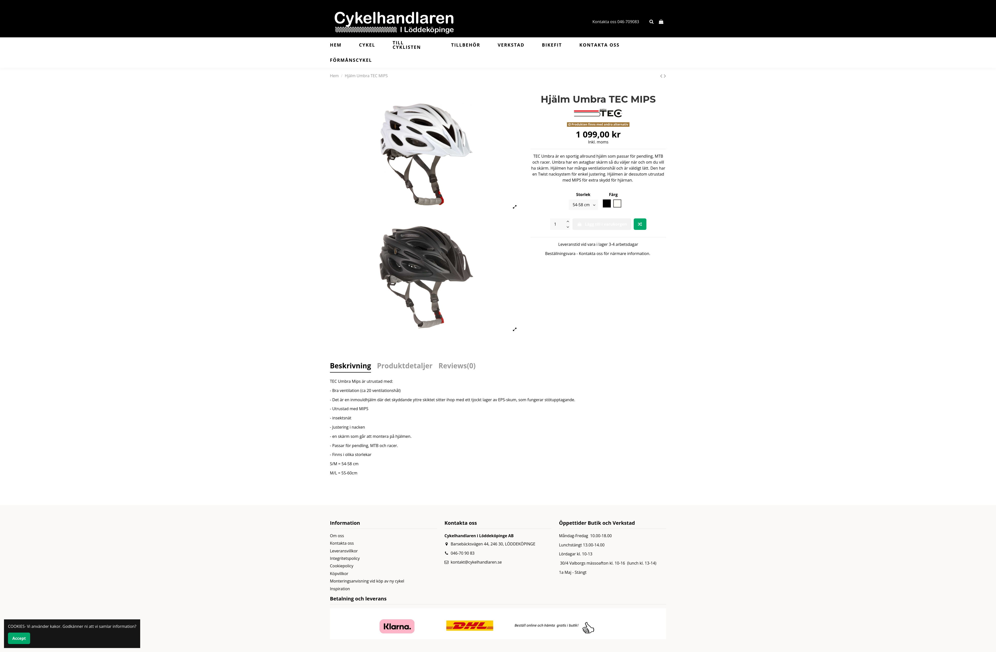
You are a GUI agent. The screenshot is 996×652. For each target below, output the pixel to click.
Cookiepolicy (341, 566)
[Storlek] (583, 204)
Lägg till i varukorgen (602, 224)
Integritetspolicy (345, 558)
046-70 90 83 (463, 553)
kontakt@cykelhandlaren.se (476, 562)
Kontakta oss (342, 543)
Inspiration (340, 588)
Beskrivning (350, 366)
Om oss (337, 535)
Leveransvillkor (344, 551)
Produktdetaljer (405, 366)
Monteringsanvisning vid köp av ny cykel (367, 581)
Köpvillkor (339, 573)
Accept (19, 638)
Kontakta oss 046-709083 (615, 21)
